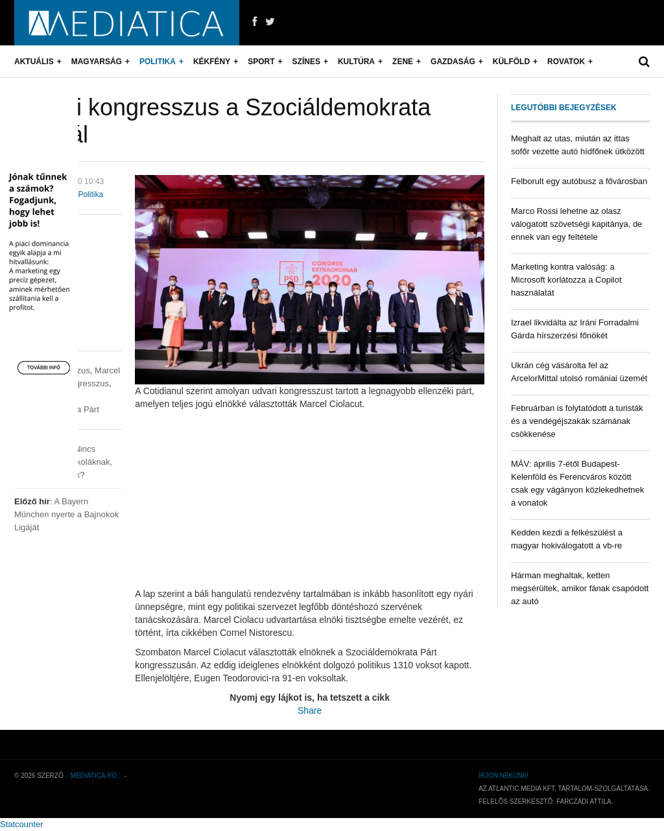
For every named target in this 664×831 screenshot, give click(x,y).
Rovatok (566, 61)
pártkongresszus (78, 383)
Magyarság (96, 61)
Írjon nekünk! (503, 775)
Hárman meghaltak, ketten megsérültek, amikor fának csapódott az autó (579, 588)
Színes (306, 61)
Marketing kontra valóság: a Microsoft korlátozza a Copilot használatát (566, 280)
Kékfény (211, 61)
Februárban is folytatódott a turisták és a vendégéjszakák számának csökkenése (577, 421)
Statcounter (21, 824)
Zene (402, 61)
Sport (261, 61)
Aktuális (34, 61)
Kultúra (356, 61)
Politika (157, 61)
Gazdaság (453, 61)
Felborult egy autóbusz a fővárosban (579, 181)
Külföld (511, 61)
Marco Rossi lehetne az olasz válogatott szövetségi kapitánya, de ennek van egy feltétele (576, 224)
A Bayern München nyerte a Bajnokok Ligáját (66, 514)
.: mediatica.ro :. (94, 775)
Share (310, 710)
